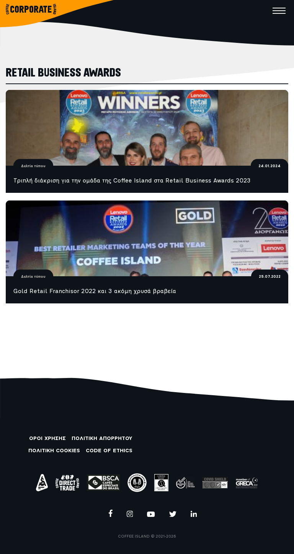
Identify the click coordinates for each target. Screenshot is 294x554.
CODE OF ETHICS (109, 451)
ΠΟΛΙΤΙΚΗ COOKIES (54, 451)
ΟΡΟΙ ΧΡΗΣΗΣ (47, 439)
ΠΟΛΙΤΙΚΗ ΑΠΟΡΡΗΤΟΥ (102, 439)
